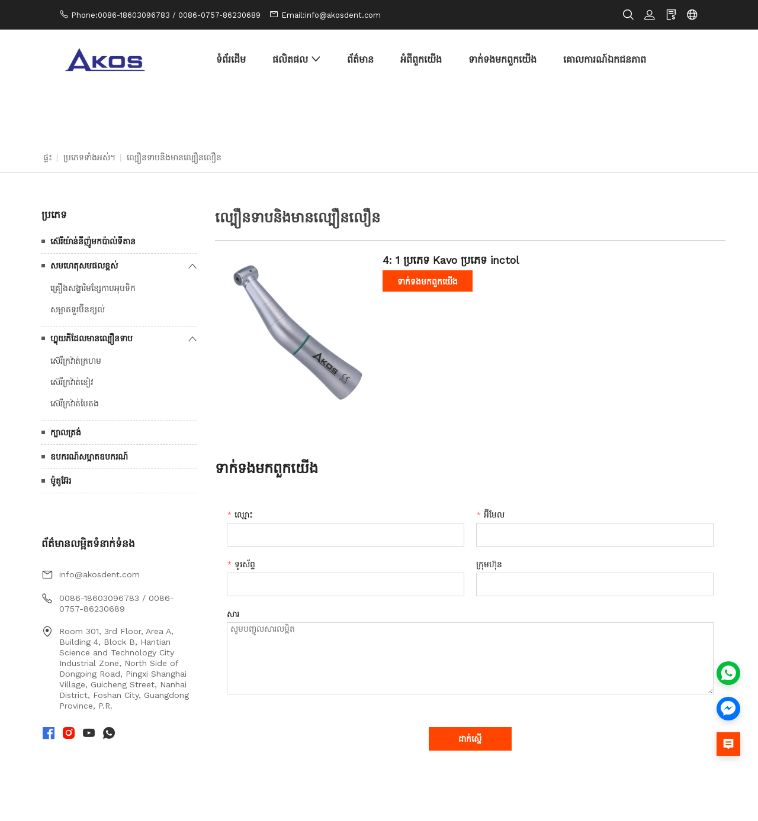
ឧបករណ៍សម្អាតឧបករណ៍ (89, 456)
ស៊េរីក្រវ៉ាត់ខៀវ (71, 382)
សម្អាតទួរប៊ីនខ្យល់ (77, 309)
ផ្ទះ (47, 157)
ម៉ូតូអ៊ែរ (60, 481)
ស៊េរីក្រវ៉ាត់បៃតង (74, 403)
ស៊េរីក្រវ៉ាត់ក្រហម (75, 361)
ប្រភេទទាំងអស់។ (89, 157)
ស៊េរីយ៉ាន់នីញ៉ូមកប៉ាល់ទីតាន (93, 241)
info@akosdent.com (99, 574)
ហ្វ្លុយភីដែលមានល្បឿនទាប (91, 338)
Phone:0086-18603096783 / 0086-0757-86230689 (166, 15)
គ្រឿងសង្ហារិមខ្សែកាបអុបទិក (93, 288)
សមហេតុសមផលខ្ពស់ (84, 265)
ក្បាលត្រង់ (65, 432)
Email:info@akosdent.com (331, 15)
